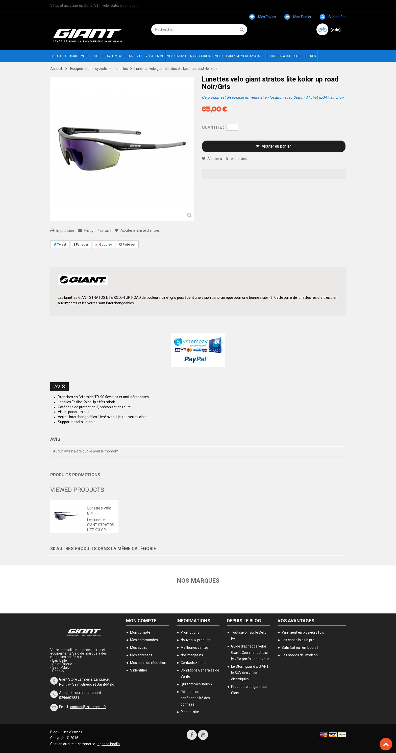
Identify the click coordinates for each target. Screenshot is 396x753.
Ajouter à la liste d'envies (140, 230)
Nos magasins (192, 655)
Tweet (60, 244)
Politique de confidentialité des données (195, 698)
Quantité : (213, 127)
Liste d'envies (71, 732)
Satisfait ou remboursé (300, 648)
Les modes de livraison (300, 655)
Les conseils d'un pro (298, 640)
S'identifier (333, 17)
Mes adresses (141, 655)
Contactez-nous (193, 663)
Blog (53, 732)
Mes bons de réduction (148, 663)
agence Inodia (108, 744)
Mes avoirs (138, 648)
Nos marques (198, 580)
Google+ (103, 244)
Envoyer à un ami (97, 231)
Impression (65, 231)
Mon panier (297, 17)
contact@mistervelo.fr (88, 707)
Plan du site (190, 712)
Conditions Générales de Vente (200, 673)
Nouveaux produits (195, 640)
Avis (59, 387)
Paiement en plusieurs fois (303, 632)
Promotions (190, 632)
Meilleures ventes (195, 648)
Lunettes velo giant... (99, 510)
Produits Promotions (75, 474)
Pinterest (127, 244)
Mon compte (141, 620)
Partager (80, 244)
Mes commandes (144, 640)
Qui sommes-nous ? (196, 684)
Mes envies (262, 17)
